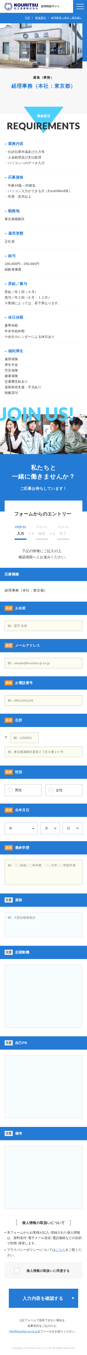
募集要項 (40, 17)
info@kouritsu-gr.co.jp (23, 1331)
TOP (27, 17)
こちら (60, 1250)
